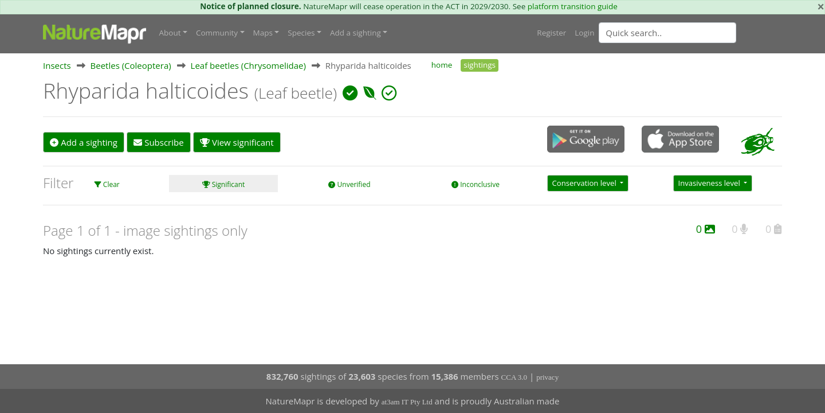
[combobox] (690, 32)
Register (551, 33)
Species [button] (301, 33)
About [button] (170, 33)
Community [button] (217, 33)
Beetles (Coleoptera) (131, 65)
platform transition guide (573, 6)
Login (584, 33)
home (441, 65)
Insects (57, 65)
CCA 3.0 (514, 377)
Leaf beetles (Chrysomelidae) (248, 65)
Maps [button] (263, 33)
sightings (479, 65)
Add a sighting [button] (355, 33)
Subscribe (158, 142)
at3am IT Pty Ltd (407, 402)
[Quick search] (667, 32)
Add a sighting (83, 142)
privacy (547, 377)
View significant (237, 142)
